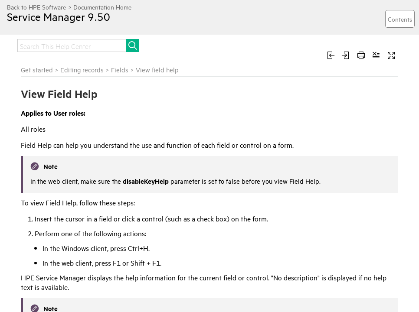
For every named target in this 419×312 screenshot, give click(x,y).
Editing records (82, 69)
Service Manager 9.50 (58, 16)
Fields (119, 69)
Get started (37, 69)
